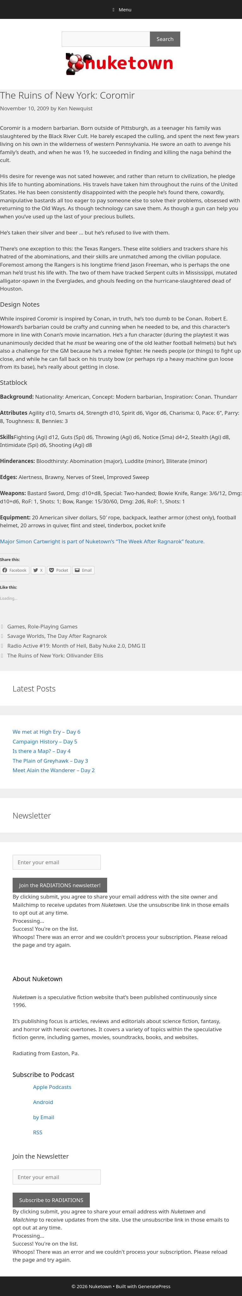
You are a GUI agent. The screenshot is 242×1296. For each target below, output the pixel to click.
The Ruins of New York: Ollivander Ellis (55, 655)
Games (16, 626)
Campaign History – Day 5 (45, 741)
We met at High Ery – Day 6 (46, 731)
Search (165, 39)
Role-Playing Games (53, 626)
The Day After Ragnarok (77, 635)
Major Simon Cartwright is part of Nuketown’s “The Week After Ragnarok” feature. (102, 541)
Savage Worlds (25, 635)
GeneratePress (154, 1286)
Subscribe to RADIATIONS (51, 1200)
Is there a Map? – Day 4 (42, 751)
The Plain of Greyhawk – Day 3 (50, 760)
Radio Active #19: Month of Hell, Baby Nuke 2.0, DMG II (76, 645)
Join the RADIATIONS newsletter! (60, 885)
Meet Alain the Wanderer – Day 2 (54, 770)
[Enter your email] (57, 862)
